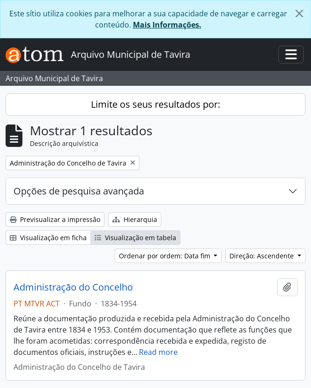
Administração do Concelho (73, 287)
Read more (158, 352)
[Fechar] (299, 13)
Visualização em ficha (48, 237)
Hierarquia (134, 219)
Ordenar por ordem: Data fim (165, 255)
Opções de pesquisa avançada (79, 191)
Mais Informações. (167, 25)
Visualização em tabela (135, 237)
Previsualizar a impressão (55, 219)
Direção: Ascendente (262, 255)
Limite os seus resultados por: (155, 104)
